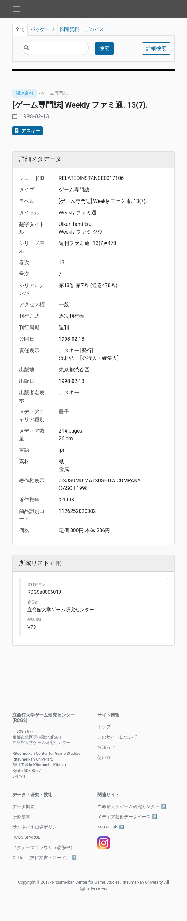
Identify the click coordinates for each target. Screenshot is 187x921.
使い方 (104, 757)
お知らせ (106, 747)
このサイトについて (117, 736)
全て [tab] (20, 29)
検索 (104, 48)
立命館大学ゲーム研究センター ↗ (131, 806)
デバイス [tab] (94, 29)
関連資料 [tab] (69, 29)
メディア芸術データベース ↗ (127, 816)
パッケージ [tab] (42, 29)
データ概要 (23, 806)
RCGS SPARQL (26, 837)
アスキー (27, 131)
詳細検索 (156, 48)
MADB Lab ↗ (110, 826)
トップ (104, 726)
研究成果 (21, 816)
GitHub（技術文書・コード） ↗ (44, 857)
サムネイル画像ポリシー (36, 826)
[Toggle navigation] (16, 9)
